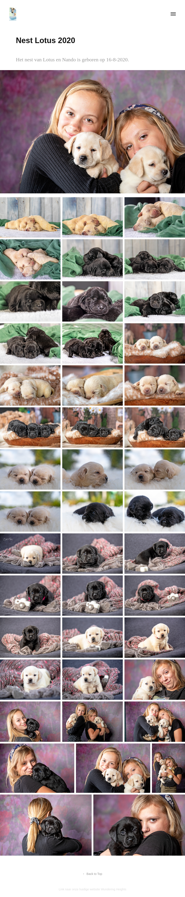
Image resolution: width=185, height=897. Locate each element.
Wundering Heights (113, 889)
